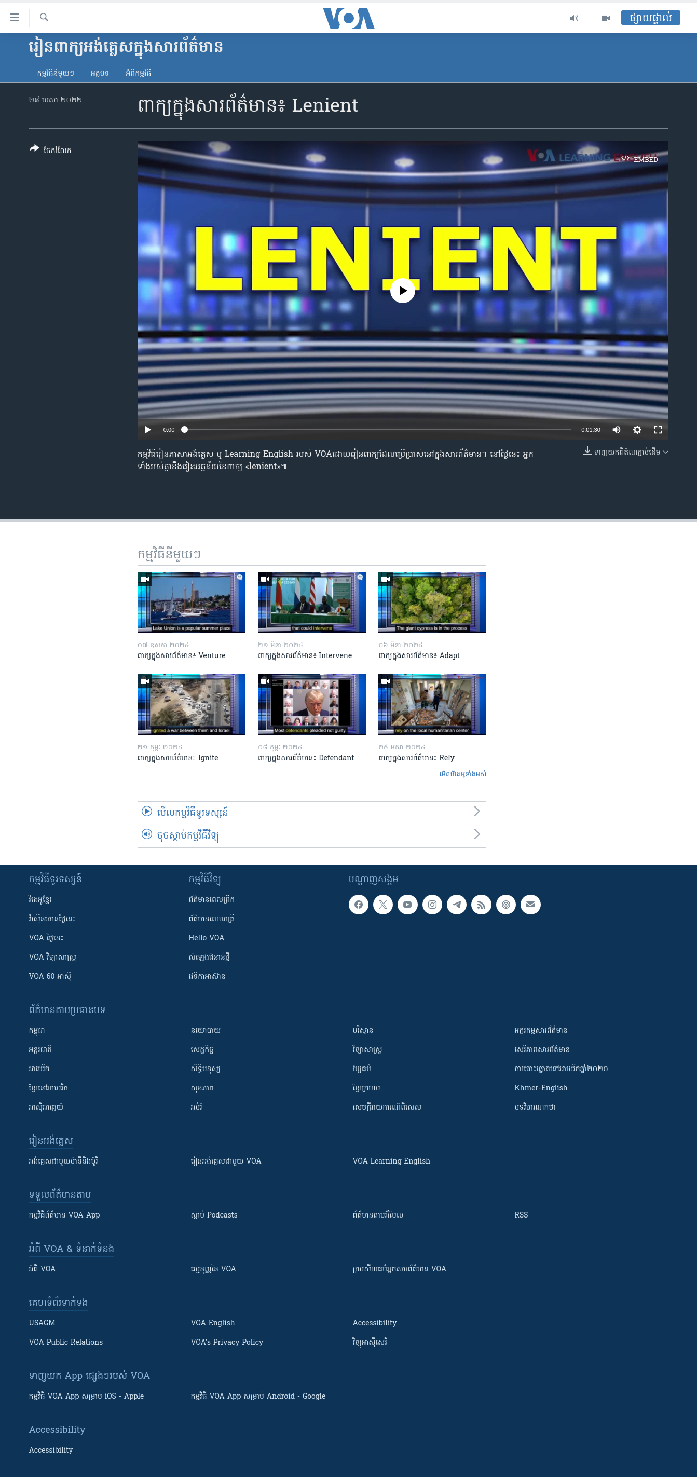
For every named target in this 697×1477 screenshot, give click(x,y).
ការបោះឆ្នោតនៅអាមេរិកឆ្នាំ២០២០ (561, 1069)
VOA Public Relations (66, 1342)
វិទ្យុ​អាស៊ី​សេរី (370, 1342)
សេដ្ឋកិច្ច (202, 1050)
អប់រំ (196, 1107)
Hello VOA (207, 938)
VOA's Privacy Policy (227, 1342)
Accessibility (375, 1323)
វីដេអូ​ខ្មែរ (40, 900)
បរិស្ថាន (363, 1030)
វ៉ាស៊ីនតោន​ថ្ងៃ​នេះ (52, 919)
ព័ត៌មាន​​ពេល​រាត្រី (212, 919)
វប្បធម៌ (362, 1069)
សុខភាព (202, 1088)
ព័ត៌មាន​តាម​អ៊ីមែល (378, 1215)
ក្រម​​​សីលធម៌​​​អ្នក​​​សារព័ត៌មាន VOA (400, 1269)
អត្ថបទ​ (100, 74)
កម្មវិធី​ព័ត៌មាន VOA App (64, 1215)
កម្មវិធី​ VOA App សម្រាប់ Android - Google (258, 1396)
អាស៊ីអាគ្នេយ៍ (46, 1107)
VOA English (213, 1323)
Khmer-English (541, 1088)
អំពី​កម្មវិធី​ (138, 74)
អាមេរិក (39, 1069)
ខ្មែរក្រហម (366, 1088)
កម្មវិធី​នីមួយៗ (55, 74)
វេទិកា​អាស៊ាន (207, 977)
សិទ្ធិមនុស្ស (206, 1069)
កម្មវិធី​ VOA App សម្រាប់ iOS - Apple (86, 1396)
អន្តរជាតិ (40, 1050)
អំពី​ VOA (42, 1269)
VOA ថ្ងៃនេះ (46, 938)
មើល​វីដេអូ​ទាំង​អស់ (463, 774)
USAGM (42, 1323)
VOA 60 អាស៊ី (50, 977)
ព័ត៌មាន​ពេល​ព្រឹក (212, 900)
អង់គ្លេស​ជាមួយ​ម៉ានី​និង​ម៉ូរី (63, 1161)
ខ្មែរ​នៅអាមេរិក (49, 1088)
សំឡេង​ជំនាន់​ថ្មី (209, 957)
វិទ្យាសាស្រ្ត (367, 1050)
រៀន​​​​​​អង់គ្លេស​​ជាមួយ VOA (226, 1161)
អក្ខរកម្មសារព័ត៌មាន (541, 1030)
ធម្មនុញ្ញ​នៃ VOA (214, 1269)
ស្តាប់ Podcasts (214, 1215)
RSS (521, 1215)
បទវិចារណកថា (535, 1107)
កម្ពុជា (37, 1030)
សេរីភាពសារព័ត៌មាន (542, 1050)
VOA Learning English (392, 1161)
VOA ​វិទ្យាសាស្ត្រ (52, 957)
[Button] (51, 151)
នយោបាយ (206, 1030)
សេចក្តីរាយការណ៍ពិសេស (387, 1107)
